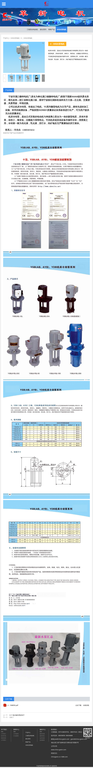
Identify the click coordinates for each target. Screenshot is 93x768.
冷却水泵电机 (61, 29)
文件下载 (8, 699)
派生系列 (43, 29)
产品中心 (6, 38)
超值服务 (42, 740)
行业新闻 (15, 736)
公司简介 (3, 734)
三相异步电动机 (32, 29)
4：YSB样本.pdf (13, 705)
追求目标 (42, 738)
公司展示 (3, 740)
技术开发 (3, 736)
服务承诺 (42, 734)
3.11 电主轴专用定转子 (16, 715)
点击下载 (78, 705)
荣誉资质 (3, 738)
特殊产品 (51, 29)
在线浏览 (86, 705)
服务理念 (42, 736)
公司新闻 (15, 734)
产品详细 (8, 90)
